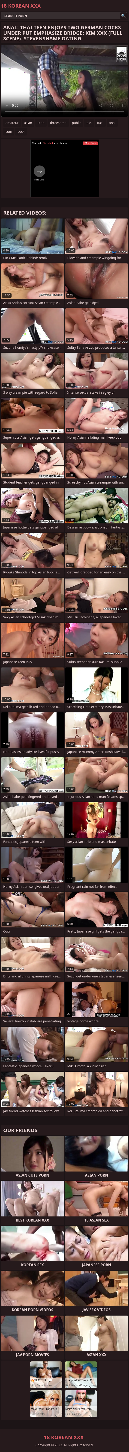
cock (21, 131)
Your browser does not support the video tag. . (64, 81)
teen (41, 123)
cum (9, 131)
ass (89, 123)
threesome (58, 123)
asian (28, 123)
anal (112, 123)
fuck (100, 123)
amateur (12, 123)
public (76, 123)
